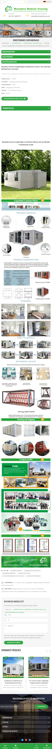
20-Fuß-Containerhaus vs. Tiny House (13, 583)
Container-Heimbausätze (33, 583)
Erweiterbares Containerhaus (32, 578)
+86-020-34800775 (14, 16)
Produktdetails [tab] (26, 108)
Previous (46, 651)
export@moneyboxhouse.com (40, 16)
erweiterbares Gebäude (9, 580)
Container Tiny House (24, 580)
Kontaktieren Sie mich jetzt (14, 103)
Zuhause (5, 43)
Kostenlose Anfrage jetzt (26, 746)
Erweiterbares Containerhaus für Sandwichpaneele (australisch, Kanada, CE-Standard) (13, 682)
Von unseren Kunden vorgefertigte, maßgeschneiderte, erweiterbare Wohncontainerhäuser (39, 682)
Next (50, 651)
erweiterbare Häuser (16, 578)
